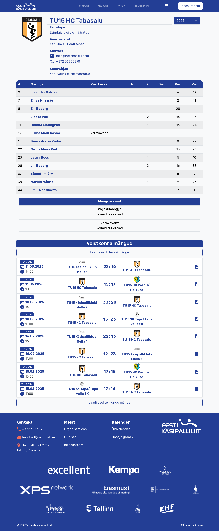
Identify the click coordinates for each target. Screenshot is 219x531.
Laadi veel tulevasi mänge (109, 252)
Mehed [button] (84, 6)
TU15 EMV (26, 262)
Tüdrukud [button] (141, 6)
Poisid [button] (121, 6)
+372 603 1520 (33, 429)
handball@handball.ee (38, 437)
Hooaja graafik (122, 437)
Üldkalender (121, 429)
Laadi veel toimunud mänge (109, 402)
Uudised (70, 437)
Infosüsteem (190, 6)
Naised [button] (103, 6)
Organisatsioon (75, 429)
